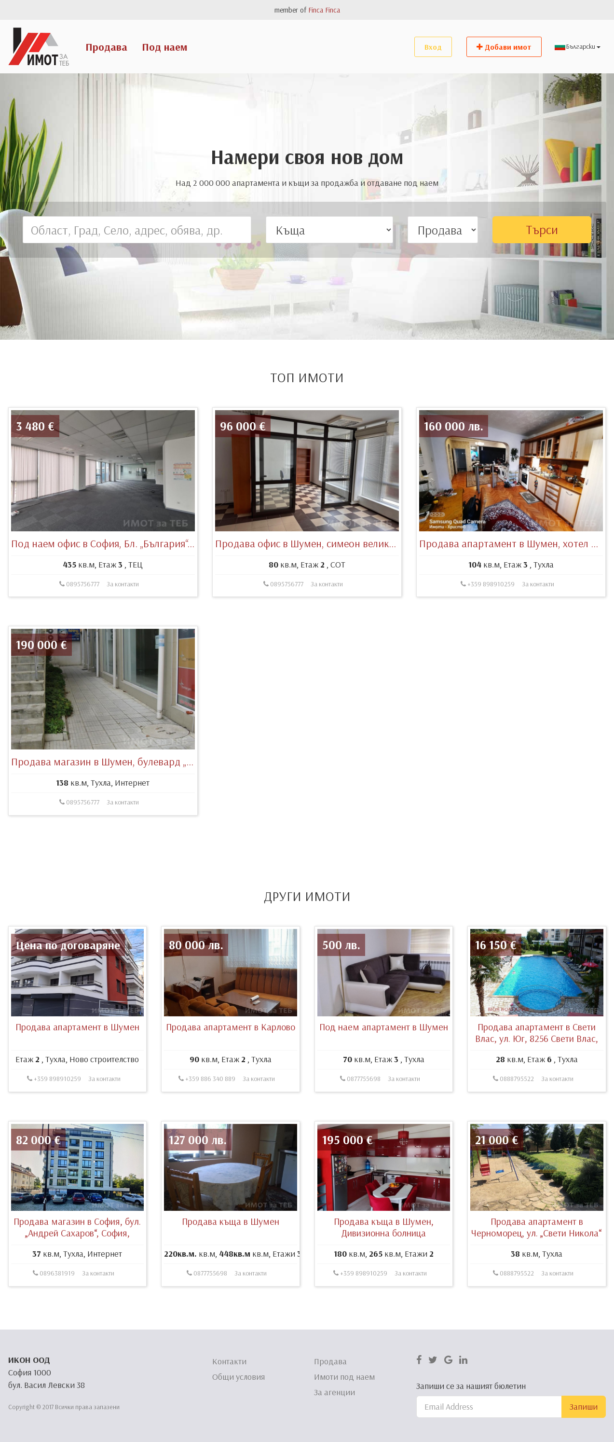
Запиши (584, 1406)
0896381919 (54, 1306)
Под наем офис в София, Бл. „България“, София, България (139, 575)
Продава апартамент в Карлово (230, 1060)
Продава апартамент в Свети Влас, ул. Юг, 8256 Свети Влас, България (536, 1071)
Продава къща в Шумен (230, 1254)
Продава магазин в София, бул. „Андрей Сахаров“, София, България (77, 1265)
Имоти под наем (344, 1376)
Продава (106, 47)
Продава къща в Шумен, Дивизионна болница (384, 1260)
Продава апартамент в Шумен (77, 1060)
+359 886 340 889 (206, 1111)
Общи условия (238, 1376)
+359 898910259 (488, 616)
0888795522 (513, 1111)
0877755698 (360, 1111)
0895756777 (79, 616)
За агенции (334, 1392)
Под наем (165, 47)
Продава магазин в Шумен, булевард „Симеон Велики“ (135, 794)
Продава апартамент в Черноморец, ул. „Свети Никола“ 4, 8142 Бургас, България (536, 1265)
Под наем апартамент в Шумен (383, 1060)
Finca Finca (324, 9)
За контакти (123, 616)
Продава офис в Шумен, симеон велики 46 (311, 575)
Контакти (229, 1361)
